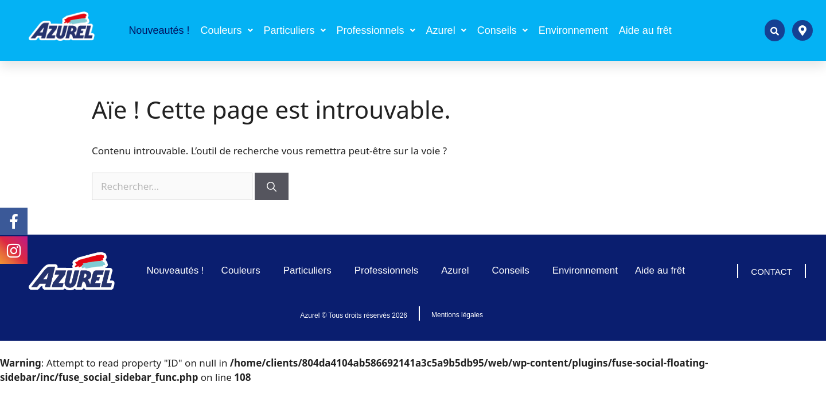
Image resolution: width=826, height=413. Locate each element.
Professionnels (376, 30)
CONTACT (771, 271)
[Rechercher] (272, 186)
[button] (226, 30)
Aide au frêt (645, 30)
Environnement (573, 30)
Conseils (502, 30)
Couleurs (226, 30)
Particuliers (295, 30)
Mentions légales (457, 315)
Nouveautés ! (158, 30)
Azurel (446, 30)
